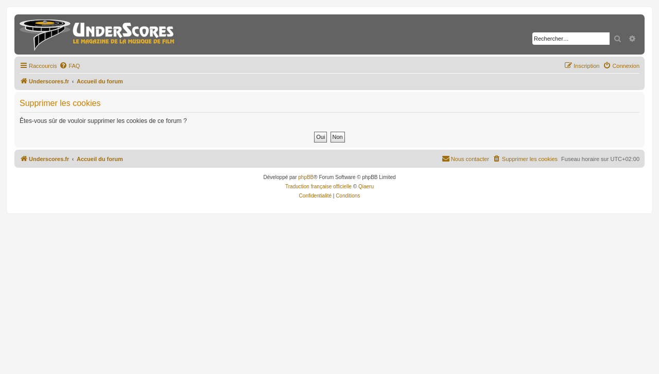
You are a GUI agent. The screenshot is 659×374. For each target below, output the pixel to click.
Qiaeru (366, 186)
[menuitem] (69, 66)
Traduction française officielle (318, 186)
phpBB (306, 177)
